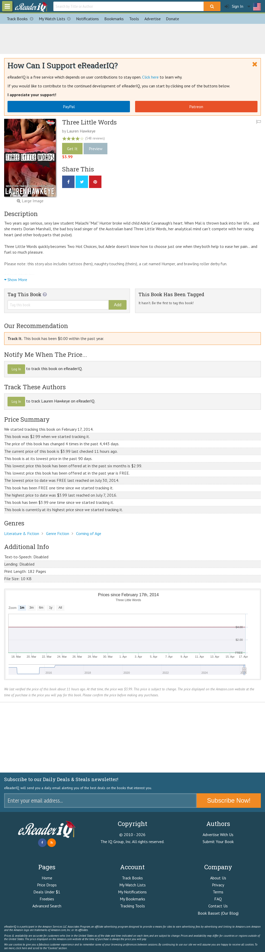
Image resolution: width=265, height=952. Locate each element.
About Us (218, 877)
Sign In (234, 6)
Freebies (47, 898)
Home (47, 877)
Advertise (152, 18)
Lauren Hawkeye (81, 131)
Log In (16, 369)
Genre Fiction (57, 533)
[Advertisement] (132, 38)
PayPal (69, 106)
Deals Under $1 (46, 891)
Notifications (87, 18)
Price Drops (47, 884)
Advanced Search (46, 905)
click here (21, 948)
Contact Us (218, 905)
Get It (72, 148)
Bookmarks (114, 18)
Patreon (196, 106)
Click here (150, 77)
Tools (134, 18)
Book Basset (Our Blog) (218, 913)
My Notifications (132, 891)
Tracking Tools (132, 905)
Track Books (21, 18)
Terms (218, 891)
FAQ (218, 898)
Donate (172, 18)
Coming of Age (88, 533)
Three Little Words (89, 122)
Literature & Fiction (21, 533)
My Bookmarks (132, 898)
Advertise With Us (218, 834)
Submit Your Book (218, 841)
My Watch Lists (56, 18)
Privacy (218, 884)
